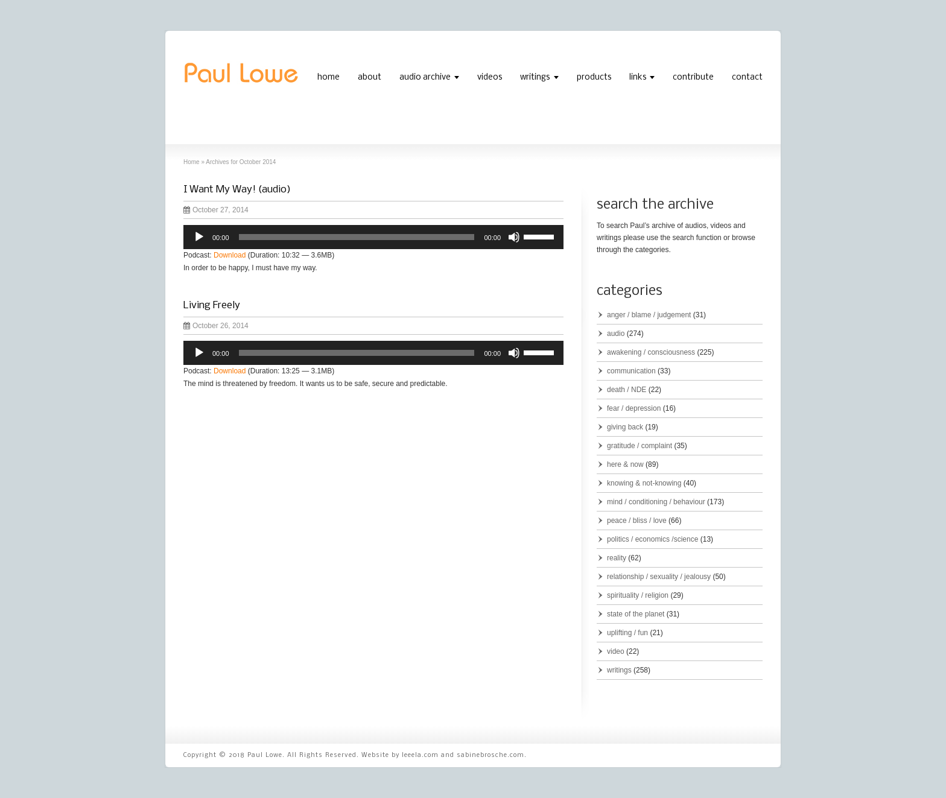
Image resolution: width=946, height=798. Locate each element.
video (615, 651)
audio (615, 333)
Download (230, 255)
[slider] (357, 237)
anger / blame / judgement (649, 315)
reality (616, 558)
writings (535, 77)
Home (191, 162)
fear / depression (634, 408)
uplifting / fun (627, 633)
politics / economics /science (652, 539)
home (328, 77)
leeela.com (420, 755)
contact (747, 77)
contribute (693, 77)
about (369, 77)
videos (489, 77)
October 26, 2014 (216, 325)
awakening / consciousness (651, 352)
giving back (625, 427)
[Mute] (514, 237)
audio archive (425, 77)
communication (631, 371)
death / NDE (626, 389)
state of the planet (635, 614)
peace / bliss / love (637, 520)
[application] (373, 237)
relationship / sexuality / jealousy (659, 576)
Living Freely (211, 305)
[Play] (199, 237)
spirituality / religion (637, 595)
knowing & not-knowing (644, 483)
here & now (625, 464)
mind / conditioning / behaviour (656, 502)
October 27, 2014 (216, 210)
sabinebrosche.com (490, 755)
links (637, 77)
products (594, 77)
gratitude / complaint (639, 446)
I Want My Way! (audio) (237, 189)
